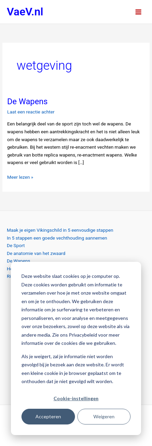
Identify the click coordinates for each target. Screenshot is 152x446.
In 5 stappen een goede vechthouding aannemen (57, 238)
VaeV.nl (25, 11)
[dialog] (76, 348)
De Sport (16, 245)
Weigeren (104, 416)
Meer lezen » (20, 176)
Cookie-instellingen (76, 398)
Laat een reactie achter (31, 111)
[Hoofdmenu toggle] (139, 12)
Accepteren (48, 416)
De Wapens (27, 101)
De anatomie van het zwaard (36, 253)
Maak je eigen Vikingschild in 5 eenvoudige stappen (60, 230)
